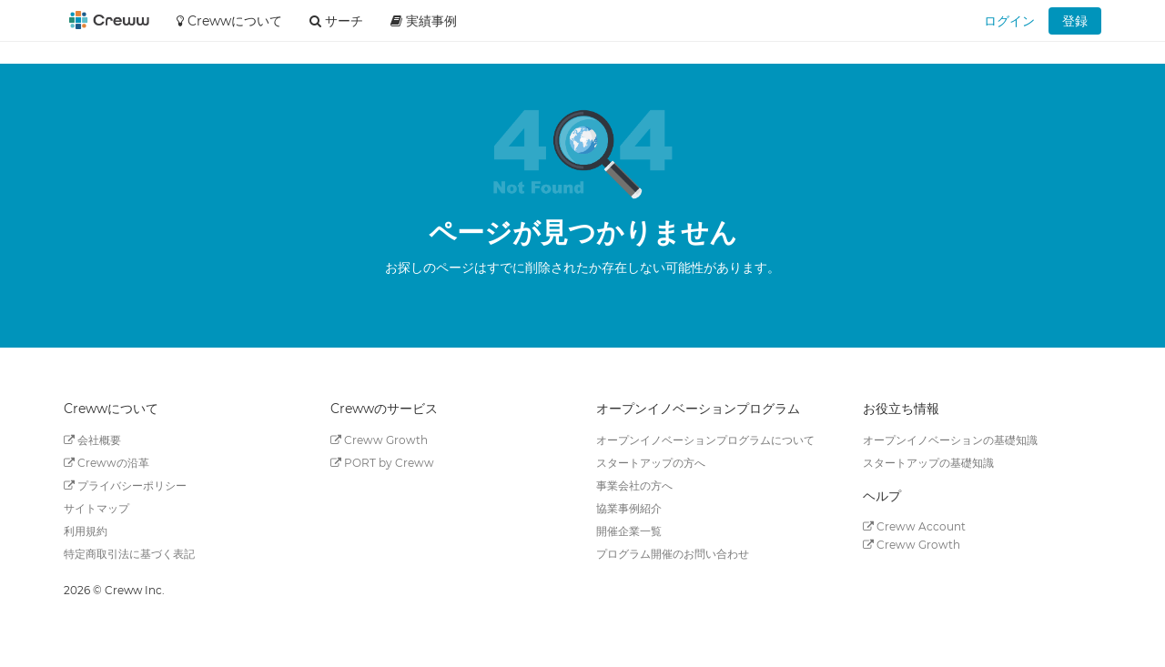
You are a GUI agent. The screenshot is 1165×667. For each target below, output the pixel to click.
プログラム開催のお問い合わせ (672, 554)
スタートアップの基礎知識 (928, 463)
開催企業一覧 (629, 531)
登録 (1075, 21)
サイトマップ (96, 508)
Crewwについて (229, 21)
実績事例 (423, 21)
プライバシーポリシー (125, 485)
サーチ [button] (336, 21)
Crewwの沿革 (106, 463)
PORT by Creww (382, 463)
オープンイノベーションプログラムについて (705, 440)
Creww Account (914, 526)
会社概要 (92, 440)
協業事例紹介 (629, 508)
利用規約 (85, 531)
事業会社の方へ (634, 485)
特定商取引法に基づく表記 (129, 554)
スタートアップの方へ (650, 463)
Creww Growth (379, 440)
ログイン (1009, 21)
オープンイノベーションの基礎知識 (950, 440)
